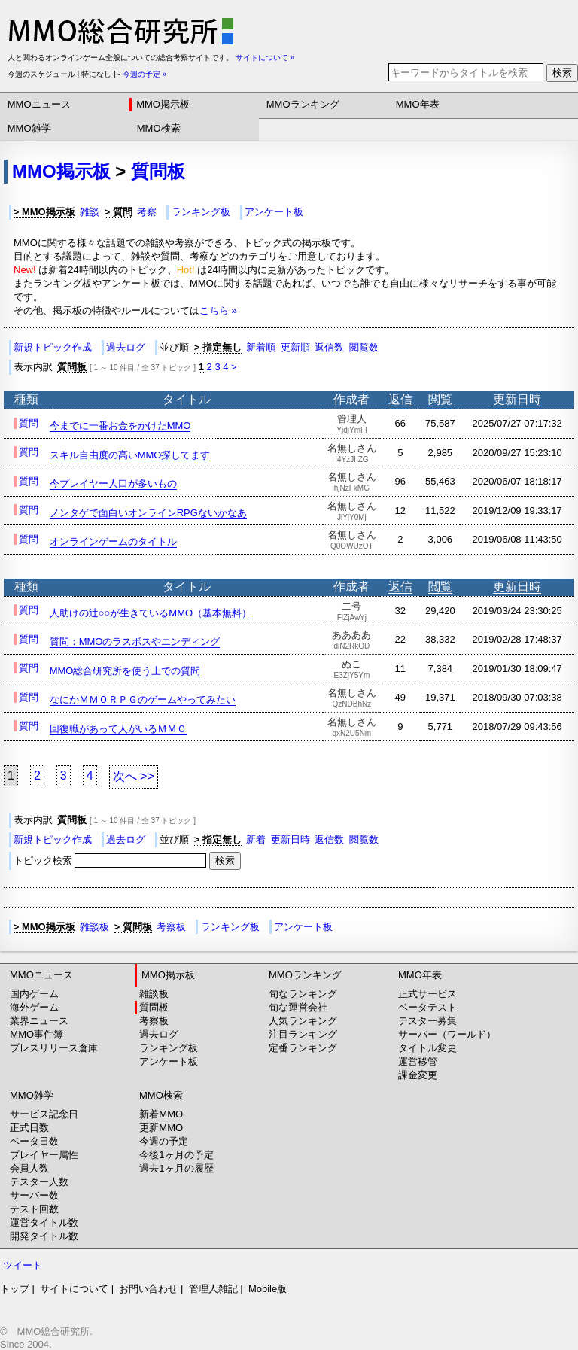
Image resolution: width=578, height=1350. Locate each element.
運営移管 (417, 1061)
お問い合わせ (148, 1288)
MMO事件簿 (36, 1034)
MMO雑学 (29, 128)
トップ (14, 1288)
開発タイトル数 (44, 1236)
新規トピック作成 (53, 347)
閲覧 (440, 399)
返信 (400, 399)
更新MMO (161, 1127)
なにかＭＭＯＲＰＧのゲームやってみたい (143, 699)
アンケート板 (274, 211)
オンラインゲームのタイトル (113, 541)
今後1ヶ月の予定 (176, 1154)
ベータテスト (427, 1007)
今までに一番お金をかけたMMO (120, 425)
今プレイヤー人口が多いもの (113, 483)
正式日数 (29, 1127)
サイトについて (74, 1288)
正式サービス (427, 993)
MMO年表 (418, 104)
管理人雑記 (213, 1288)
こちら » (218, 310)
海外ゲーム (34, 1007)
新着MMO (161, 1114)
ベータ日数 (34, 1141)
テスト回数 (34, 1209)
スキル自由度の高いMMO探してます (130, 455)
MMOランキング (302, 104)
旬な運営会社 (298, 1007)
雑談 (89, 211)
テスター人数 (39, 1181)
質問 (28, 423)
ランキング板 (201, 211)
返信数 (329, 347)
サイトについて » (265, 57)
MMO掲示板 (163, 104)
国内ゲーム (34, 993)
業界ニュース (39, 1020)
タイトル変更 (427, 1048)
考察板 (171, 926)
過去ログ (125, 347)
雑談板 (94, 926)
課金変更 (417, 1075)
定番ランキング (303, 1048)
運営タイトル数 (44, 1222)
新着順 (260, 347)
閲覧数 (364, 347)
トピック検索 (111, 860)
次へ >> (133, 776)
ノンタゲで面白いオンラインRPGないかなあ (148, 512)
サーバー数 (34, 1195)
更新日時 (517, 399)
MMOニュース (39, 104)
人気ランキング (303, 1020)
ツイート (22, 1265)
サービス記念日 (44, 1114)
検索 (562, 72)
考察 (147, 211)
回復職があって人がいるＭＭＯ (118, 728)
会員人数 (29, 1168)
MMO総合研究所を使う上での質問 (125, 671)
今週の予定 (163, 1141)
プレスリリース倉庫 (54, 1048)
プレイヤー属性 (44, 1154)
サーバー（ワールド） (447, 1034)
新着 (256, 839)
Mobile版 (267, 1288)
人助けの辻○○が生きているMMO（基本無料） (150, 613)
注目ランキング (303, 1034)
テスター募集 (427, 1020)
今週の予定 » (144, 74)
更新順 (295, 347)
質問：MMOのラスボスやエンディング (135, 641)
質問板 (158, 171)
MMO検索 (159, 128)
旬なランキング (303, 993)
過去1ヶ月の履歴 (176, 1168)
